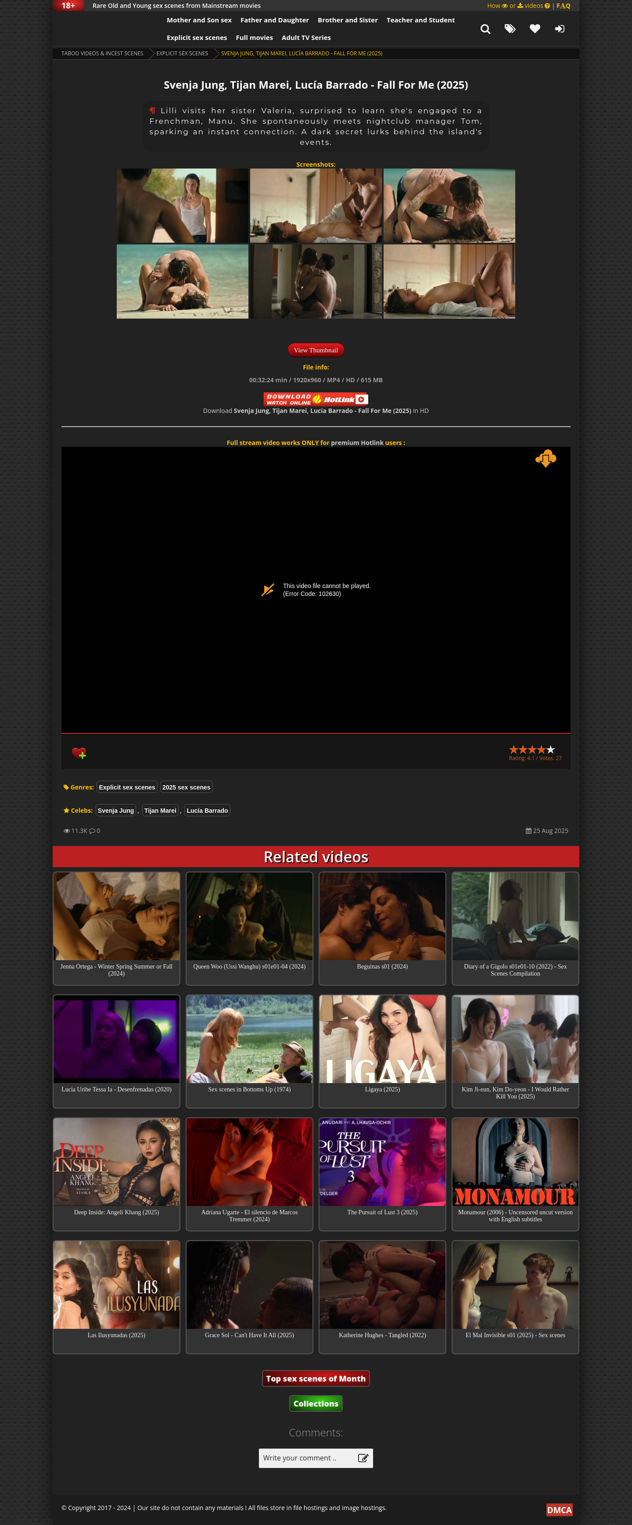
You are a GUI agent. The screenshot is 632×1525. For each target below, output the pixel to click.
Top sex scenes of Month (316, 1378)
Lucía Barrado (207, 810)
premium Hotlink (357, 442)
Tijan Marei (160, 810)
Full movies (254, 37)
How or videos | (529, 5)
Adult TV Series (306, 37)
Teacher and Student (421, 19)
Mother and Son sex (199, 19)
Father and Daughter (275, 19)
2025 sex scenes (186, 787)
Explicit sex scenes (197, 37)
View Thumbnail (316, 350)
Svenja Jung (116, 810)
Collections (316, 1403)
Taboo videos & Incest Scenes (102, 53)
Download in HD (316, 410)
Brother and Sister (348, 19)
